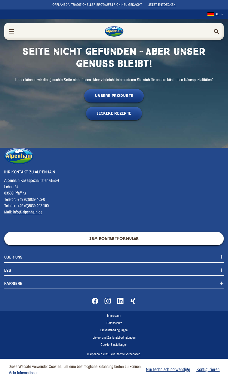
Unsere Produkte (114, 96)
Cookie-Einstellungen (114, 344)
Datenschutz (114, 323)
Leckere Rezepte (114, 113)
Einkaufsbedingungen (114, 330)
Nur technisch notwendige (168, 369)
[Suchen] (216, 31)
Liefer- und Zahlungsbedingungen (114, 337)
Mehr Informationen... (24, 373)
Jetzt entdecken (162, 4)
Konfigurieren (208, 369)
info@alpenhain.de (27, 212)
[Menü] (11, 31)
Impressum (114, 315)
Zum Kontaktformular (114, 238)
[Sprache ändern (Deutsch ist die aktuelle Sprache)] (215, 14)
